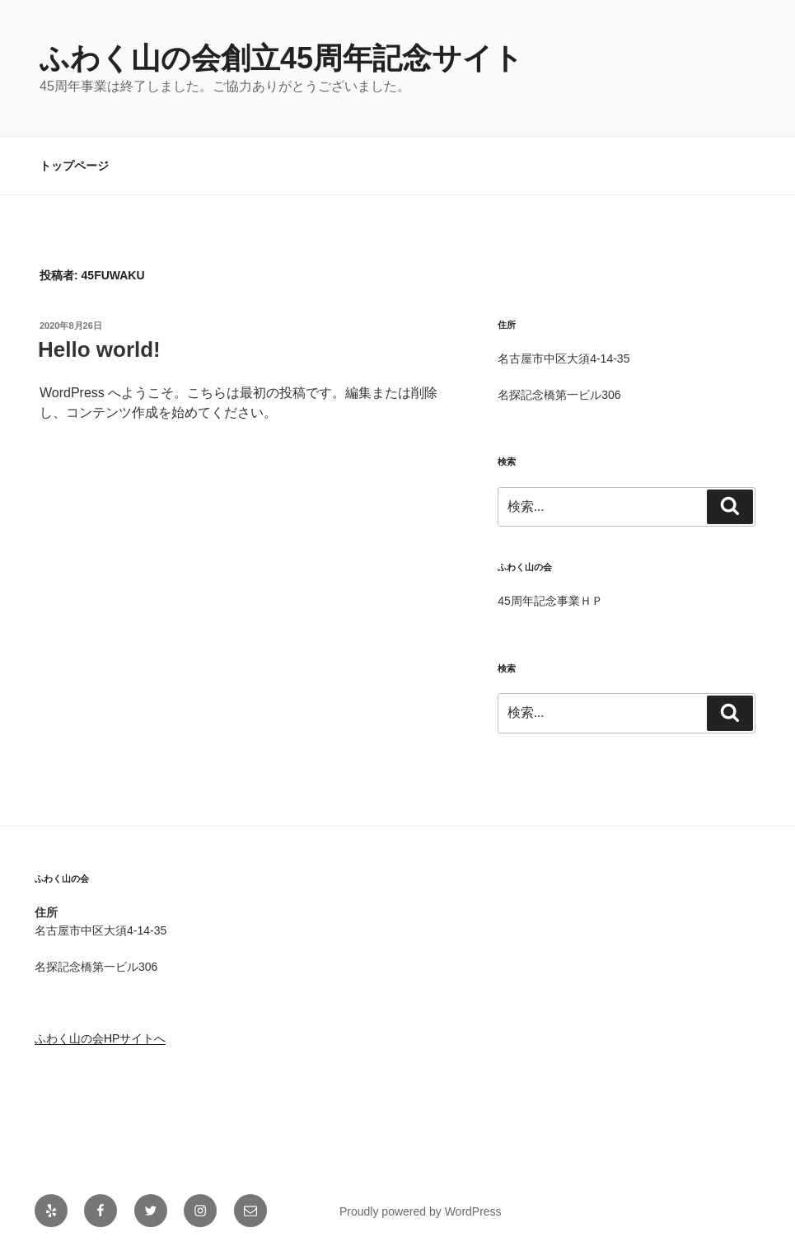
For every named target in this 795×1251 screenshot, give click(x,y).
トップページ (74, 165)
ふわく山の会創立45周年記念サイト (281, 58)
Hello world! (99, 349)
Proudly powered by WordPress (420, 1211)
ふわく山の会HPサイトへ (100, 1038)
